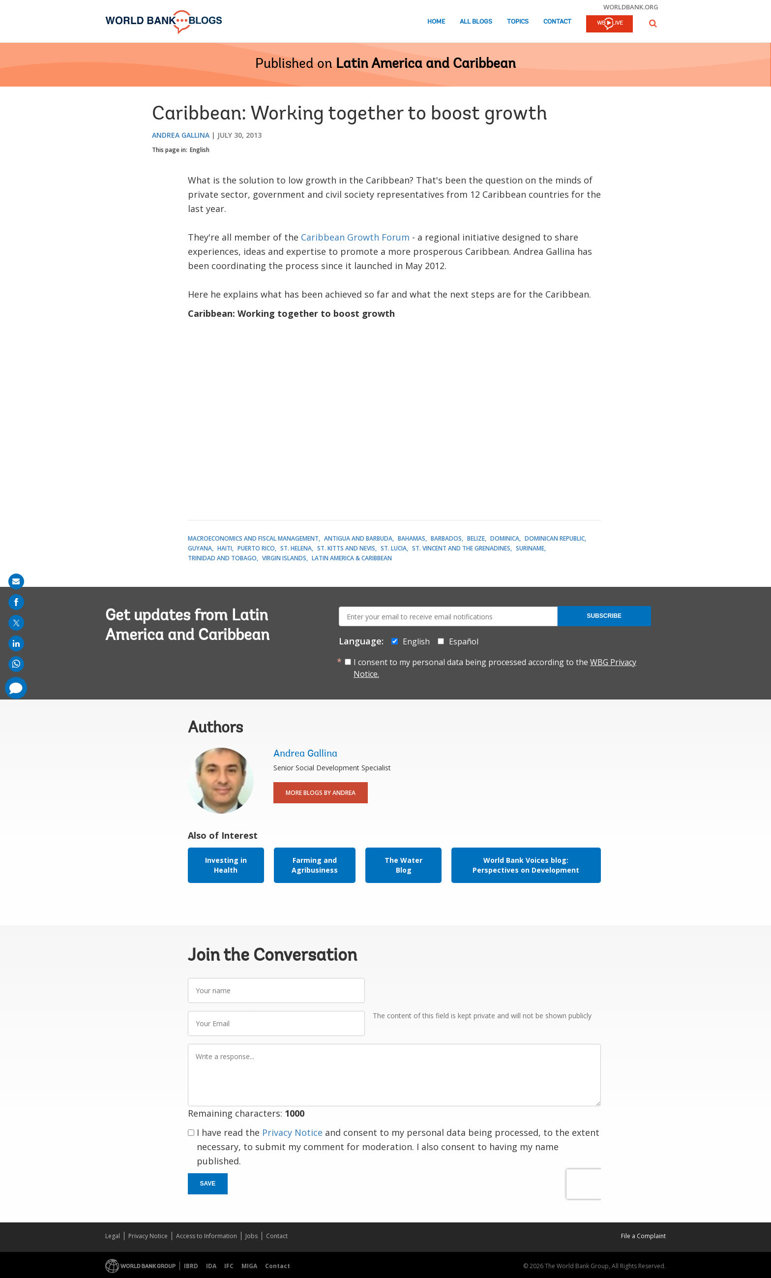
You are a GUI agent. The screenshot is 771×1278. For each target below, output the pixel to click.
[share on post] (16, 623)
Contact (557, 22)
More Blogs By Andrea (321, 793)
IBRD (191, 1266)
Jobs (251, 1236)
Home (436, 22)
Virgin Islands (284, 558)
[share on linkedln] (16, 643)
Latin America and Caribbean (426, 64)
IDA (211, 1266)
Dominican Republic (555, 538)
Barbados (446, 538)
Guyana (200, 548)
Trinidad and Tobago (222, 558)
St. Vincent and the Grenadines (461, 548)
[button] (653, 23)
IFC (229, 1266)
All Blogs (476, 22)
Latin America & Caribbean (352, 558)
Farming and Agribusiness (315, 865)
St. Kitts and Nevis (346, 548)
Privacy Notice (292, 1132)
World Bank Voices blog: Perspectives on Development (526, 865)
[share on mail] (16, 581)
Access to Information (206, 1236)
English (199, 150)
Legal (112, 1236)
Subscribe (604, 615)
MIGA (249, 1266)
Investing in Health (226, 865)
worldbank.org (630, 7)
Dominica (504, 538)
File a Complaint (643, 1236)
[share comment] (16, 688)
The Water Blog (403, 865)
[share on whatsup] (16, 664)
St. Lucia (394, 548)
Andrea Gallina (180, 135)
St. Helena (296, 548)
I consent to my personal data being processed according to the (495, 668)
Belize (476, 538)
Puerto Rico (256, 548)
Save (208, 1183)
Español (463, 641)
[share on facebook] (16, 602)
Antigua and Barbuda (358, 538)
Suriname (530, 548)
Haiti (224, 548)
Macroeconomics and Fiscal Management (253, 538)
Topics (518, 22)
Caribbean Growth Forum (356, 237)
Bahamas (411, 538)
